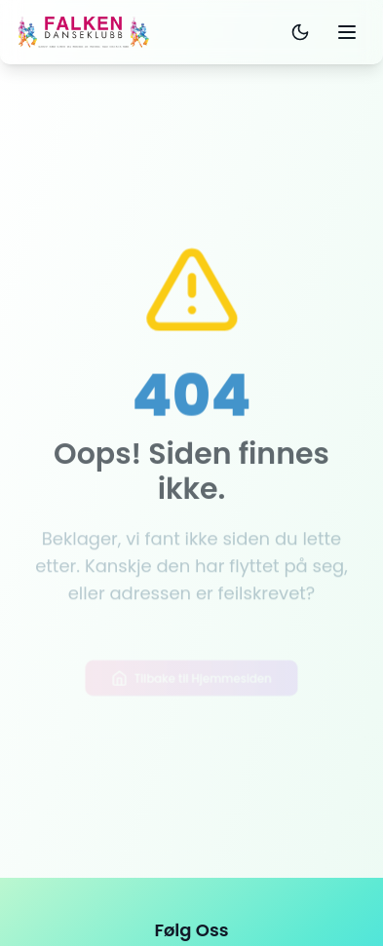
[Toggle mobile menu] (346, 32)
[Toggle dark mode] (300, 32)
